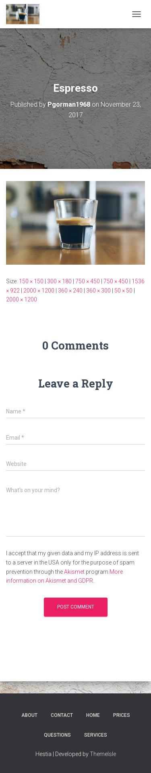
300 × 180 (59, 281)
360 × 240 (70, 290)
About (29, 715)
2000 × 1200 (38, 290)
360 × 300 (98, 290)
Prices (121, 715)
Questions (57, 735)
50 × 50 (123, 290)
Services (95, 735)
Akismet (74, 572)
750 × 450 (87, 281)
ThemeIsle (103, 754)
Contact (62, 715)
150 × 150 (31, 281)
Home (93, 715)
